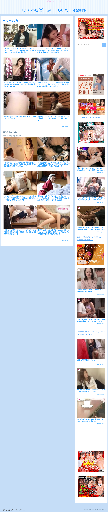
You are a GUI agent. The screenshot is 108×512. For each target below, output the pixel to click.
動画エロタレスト (66, 126)
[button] (104, 45)
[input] (91, 45)
